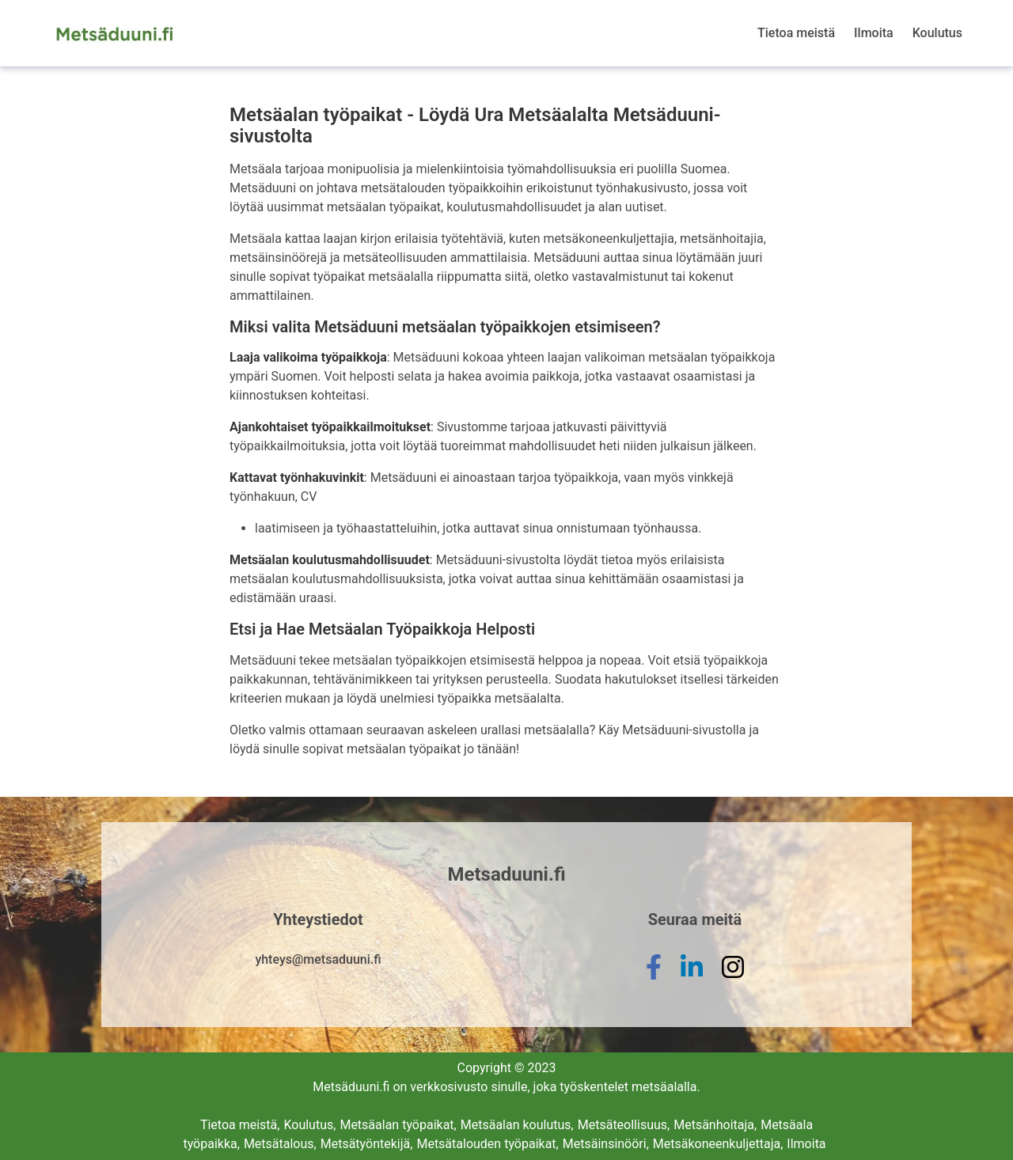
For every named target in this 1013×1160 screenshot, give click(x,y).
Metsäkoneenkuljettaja (718, 1143)
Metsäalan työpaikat (398, 1124)
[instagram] (733, 979)
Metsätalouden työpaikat (487, 1143)
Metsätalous (280, 1143)
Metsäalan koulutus (517, 1124)
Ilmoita (873, 32)
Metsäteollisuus (624, 1124)
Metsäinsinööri (606, 1143)
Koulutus (937, 32)
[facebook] (654, 979)
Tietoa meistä (796, 32)
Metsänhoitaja (715, 1124)
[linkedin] (692, 979)
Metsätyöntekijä (367, 1143)
